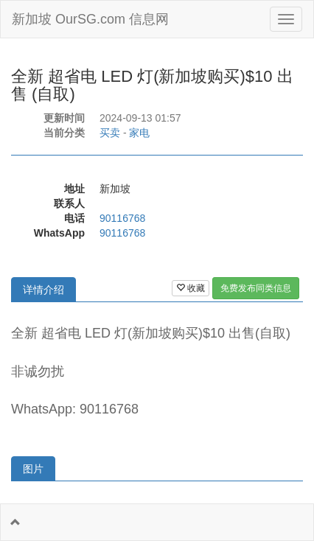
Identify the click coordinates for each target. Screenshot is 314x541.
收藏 (190, 288)
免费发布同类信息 (255, 288)
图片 (33, 469)
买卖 (110, 133)
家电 (139, 133)
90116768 (122, 218)
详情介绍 (43, 290)
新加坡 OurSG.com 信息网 (90, 19)
